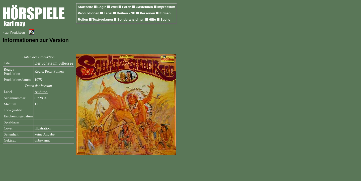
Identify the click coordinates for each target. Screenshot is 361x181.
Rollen (83, 19)
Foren (127, 7)
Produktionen (89, 13)
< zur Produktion (14, 32)
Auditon (41, 92)
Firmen (164, 13)
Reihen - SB (127, 13)
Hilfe (153, 19)
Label (109, 13)
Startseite (86, 7)
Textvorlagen (103, 19)
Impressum (166, 7)
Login (102, 7)
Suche (165, 19)
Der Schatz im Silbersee (54, 63)
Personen (148, 13)
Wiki (115, 7)
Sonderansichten (131, 19)
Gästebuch (145, 7)
